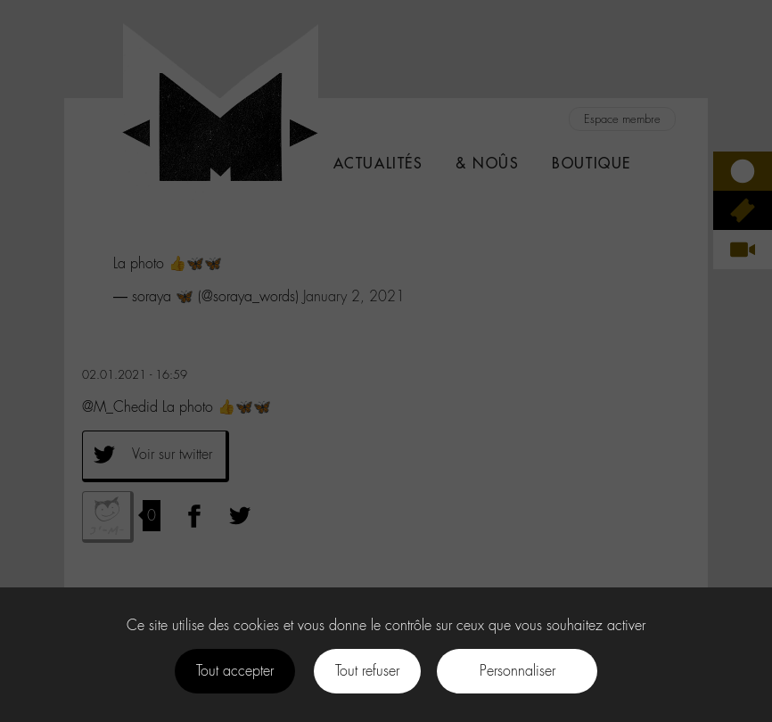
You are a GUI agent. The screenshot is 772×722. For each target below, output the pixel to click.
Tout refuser (367, 670)
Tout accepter (235, 670)
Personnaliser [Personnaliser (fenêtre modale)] (517, 670)
